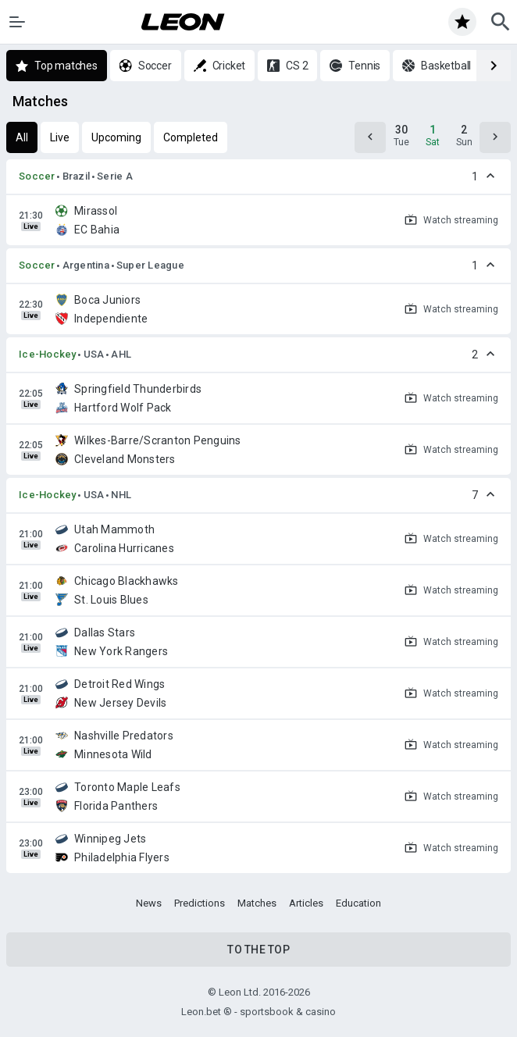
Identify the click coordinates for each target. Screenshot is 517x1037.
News (149, 903)
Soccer (37, 176)
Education (358, 903)
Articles (306, 903)
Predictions (199, 903)
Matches (256, 903)
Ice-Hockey (48, 354)
